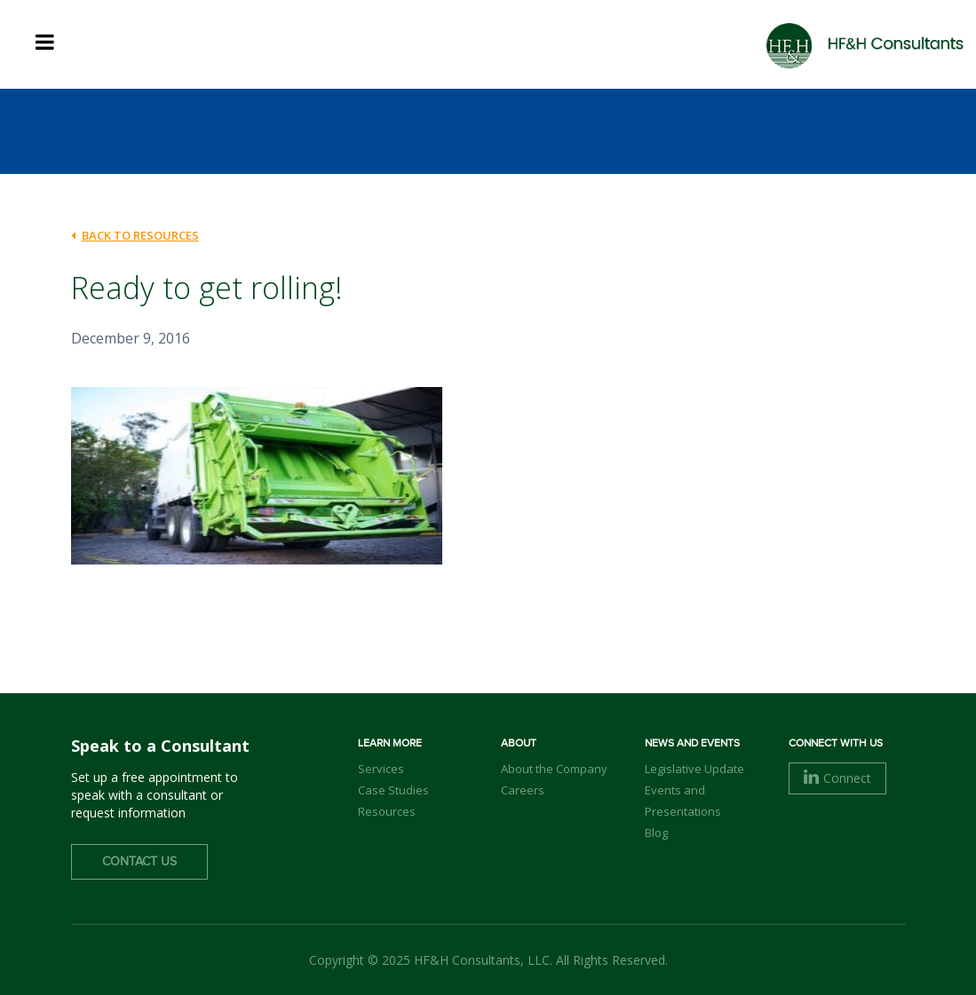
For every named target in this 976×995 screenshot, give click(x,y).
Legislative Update (694, 769)
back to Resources (135, 235)
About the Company (554, 769)
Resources (387, 811)
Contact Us (139, 862)
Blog (656, 833)
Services (381, 769)
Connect (837, 778)
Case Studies (393, 790)
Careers (522, 790)
